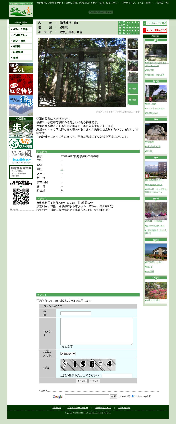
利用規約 (57, 413)
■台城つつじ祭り (152, 300)
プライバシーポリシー (78, 413)
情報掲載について (103, 413)
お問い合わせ (124, 413)
